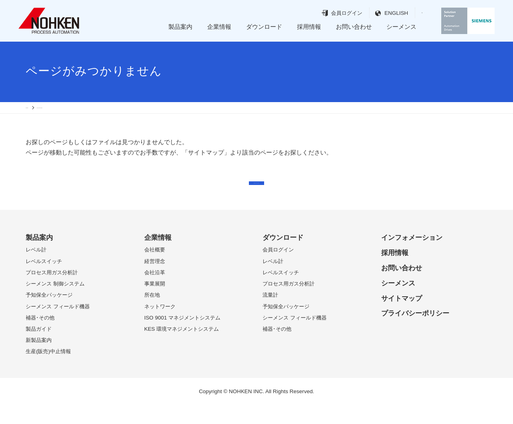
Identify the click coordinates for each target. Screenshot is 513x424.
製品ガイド (39, 349)
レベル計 (36, 269)
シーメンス (401, 26)
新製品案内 (39, 360)
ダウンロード (264, 26)
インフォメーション (411, 257)
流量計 (270, 314)
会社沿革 (154, 292)
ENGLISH (383, 13)
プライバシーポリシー (415, 333)
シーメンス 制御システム (55, 303)
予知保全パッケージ (49, 314)
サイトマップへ (257, 195)
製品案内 (180, 26)
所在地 (152, 314)
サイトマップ (401, 317)
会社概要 (154, 269)
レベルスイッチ (44, 280)
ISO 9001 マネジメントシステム (182, 337)
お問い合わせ (354, 26)
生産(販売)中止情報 (48, 371)
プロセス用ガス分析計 (52, 292)
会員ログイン (333, 13)
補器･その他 (40, 337)
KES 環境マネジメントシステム (181, 349)
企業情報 (219, 26)
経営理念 (154, 280)
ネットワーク (160, 326)
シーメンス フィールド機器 (58, 326)
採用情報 (309, 26)
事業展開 (154, 303)
